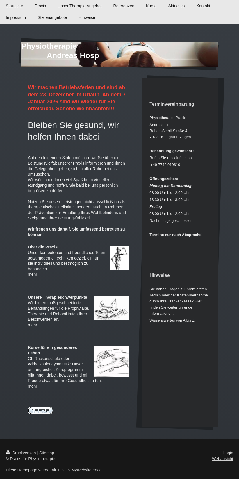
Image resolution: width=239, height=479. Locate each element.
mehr (32, 274)
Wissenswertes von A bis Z (172, 320)
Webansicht (222, 458)
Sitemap (46, 453)
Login (228, 453)
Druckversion (21, 453)
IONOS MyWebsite (74, 470)
